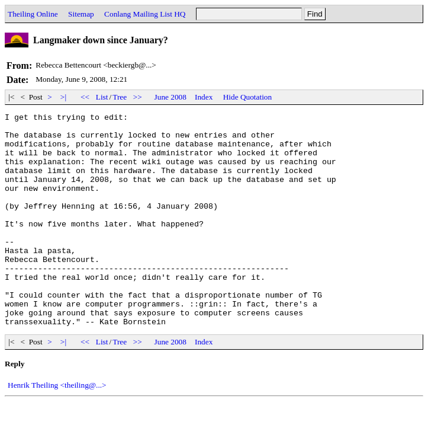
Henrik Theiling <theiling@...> (57, 427)
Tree (119, 96)
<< (85, 96)
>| (64, 96)
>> (137, 96)
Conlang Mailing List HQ (144, 13)
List (102, 96)
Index (204, 96)
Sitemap (81, 13)
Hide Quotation (247, 96)
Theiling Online (33, 13)
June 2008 (170, 96)
